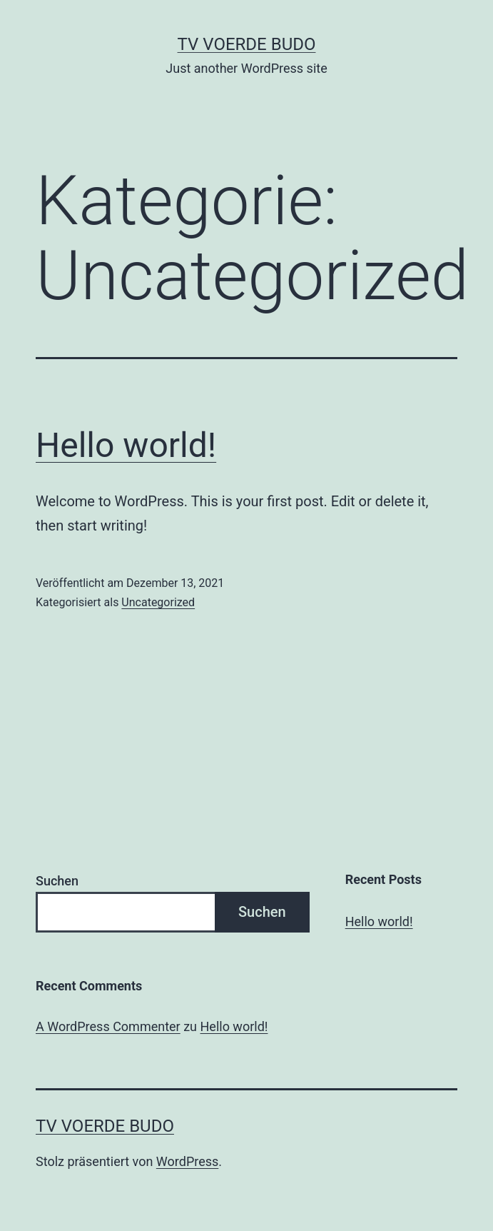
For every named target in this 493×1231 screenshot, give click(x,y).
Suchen (57, 880)
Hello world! (126, 445)
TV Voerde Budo (247, 44)
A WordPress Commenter (108, 1026)
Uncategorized (158, 602)
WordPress (187, 1161)
